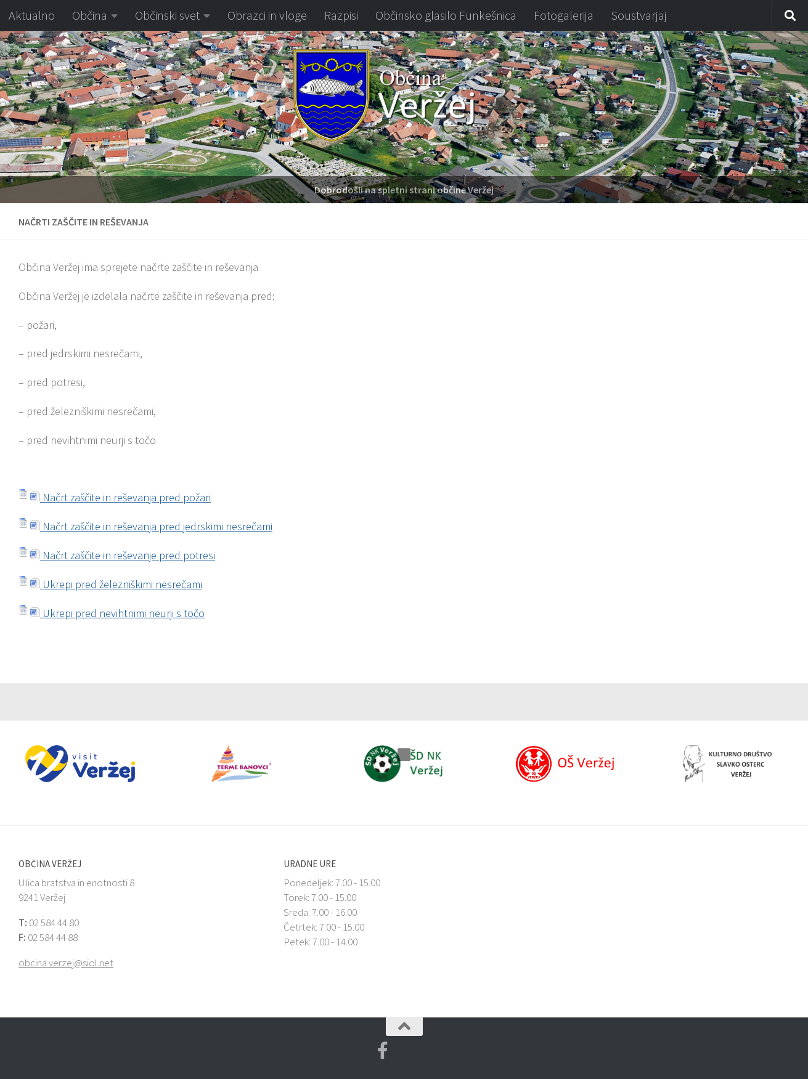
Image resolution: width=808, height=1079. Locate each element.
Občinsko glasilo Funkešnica (445, 15)
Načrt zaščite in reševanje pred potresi (122, 555)
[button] (9, 117)
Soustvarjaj (639, 15)
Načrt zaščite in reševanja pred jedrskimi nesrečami (151, 526)
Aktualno (32, 15)
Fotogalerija (564, 15)
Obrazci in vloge (267, 15)
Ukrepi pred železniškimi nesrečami (116, 584)
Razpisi (341, 15)
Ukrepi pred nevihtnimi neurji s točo (117, 613)
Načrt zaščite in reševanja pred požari (120, 497)
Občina (89, 15)
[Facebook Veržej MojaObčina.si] (382, 1050)
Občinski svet (167, 15)
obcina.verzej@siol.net (65, 962)
